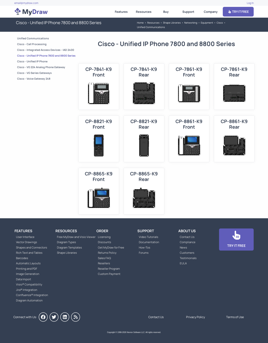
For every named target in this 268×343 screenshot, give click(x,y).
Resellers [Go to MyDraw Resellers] (104, 263)
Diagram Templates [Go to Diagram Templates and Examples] (69, 247)
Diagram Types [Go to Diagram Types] (66, 242)
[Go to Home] (31, 11)
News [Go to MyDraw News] (183, 247)
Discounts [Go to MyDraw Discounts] (104, 242)
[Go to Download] (236, 239)
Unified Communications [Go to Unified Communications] (151, 27)
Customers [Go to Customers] (187, 253)
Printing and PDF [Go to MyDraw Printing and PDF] (26, 269)
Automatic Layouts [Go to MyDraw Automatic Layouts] (28, 263)
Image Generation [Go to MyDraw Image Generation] (27, 274)
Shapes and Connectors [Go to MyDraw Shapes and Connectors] (31, 247)
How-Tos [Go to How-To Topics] (144, 247)
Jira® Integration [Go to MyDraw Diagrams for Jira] (26, 290)
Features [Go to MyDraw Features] (121, 12)
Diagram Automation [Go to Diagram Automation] (29, 300)
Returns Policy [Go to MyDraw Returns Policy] (107, 253)
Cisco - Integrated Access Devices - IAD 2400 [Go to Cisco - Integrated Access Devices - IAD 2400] (45, 50)
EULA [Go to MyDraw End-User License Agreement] (183, 263)
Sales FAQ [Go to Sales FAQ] (104, 258)
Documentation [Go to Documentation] (149, 242)
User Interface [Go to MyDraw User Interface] (25, 237)
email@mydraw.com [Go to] (26, 3)
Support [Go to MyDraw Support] (188, 12)
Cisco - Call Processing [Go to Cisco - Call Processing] (32, 44)
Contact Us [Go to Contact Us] (187, 237)
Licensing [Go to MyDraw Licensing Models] (104, 237)
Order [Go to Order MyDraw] (102, 230)
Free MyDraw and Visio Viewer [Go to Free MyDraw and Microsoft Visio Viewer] (75, 237)
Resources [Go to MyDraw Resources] (143, 12)
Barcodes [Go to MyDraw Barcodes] (22, 258)
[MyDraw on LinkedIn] (64, 317)
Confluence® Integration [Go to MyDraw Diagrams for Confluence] (32, 295)
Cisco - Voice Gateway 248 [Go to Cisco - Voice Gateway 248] (33, 78)
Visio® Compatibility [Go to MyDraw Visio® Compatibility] (29, 284)
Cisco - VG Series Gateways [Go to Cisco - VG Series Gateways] (34, 73)
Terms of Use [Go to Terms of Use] (235, 317)
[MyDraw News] (75, 317)
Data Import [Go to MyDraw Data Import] (23, 279)
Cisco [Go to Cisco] (220, 22)
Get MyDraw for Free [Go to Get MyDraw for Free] (111, 247)
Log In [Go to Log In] (250, 3)
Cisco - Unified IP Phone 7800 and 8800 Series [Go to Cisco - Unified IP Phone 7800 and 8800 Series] (46, 55)
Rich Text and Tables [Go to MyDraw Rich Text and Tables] (29, 253)
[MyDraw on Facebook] (43, 317)
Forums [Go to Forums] (144, 253)
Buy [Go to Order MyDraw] (166, 12)
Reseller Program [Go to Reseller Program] (109, 269)
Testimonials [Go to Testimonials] (188, 258)
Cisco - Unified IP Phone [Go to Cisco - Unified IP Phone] (32, 61)
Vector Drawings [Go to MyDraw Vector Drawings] (26, 242)
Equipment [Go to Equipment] (207, 22)
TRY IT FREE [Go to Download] (238, 11)
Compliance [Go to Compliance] (187, 242)
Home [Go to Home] (140, 22)
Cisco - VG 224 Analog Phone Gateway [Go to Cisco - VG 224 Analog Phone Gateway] (41, 67)
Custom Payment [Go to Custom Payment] (109, 274)
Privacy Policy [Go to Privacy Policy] (195, 317)
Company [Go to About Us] (211, 12)
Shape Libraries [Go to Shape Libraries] (172, 22)
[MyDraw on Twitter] (54, 317)
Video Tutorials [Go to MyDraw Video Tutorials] (148, 237)
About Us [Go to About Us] (187, 230)
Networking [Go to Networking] (190, 22)
